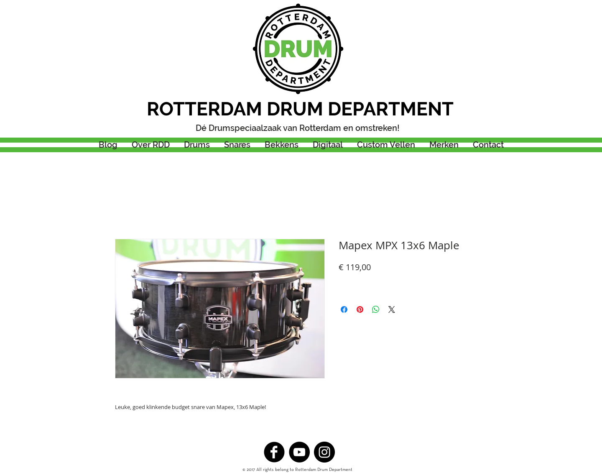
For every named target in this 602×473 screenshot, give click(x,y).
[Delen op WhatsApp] (376, 309)
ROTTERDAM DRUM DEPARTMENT (300, 109)
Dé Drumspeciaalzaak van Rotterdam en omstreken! (298, 128)
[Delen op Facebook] (344, 309)
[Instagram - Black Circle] (324, 452)
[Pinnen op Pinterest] (360, 309)
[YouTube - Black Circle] (299, 452)
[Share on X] (392, 309)
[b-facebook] (274, 452)
